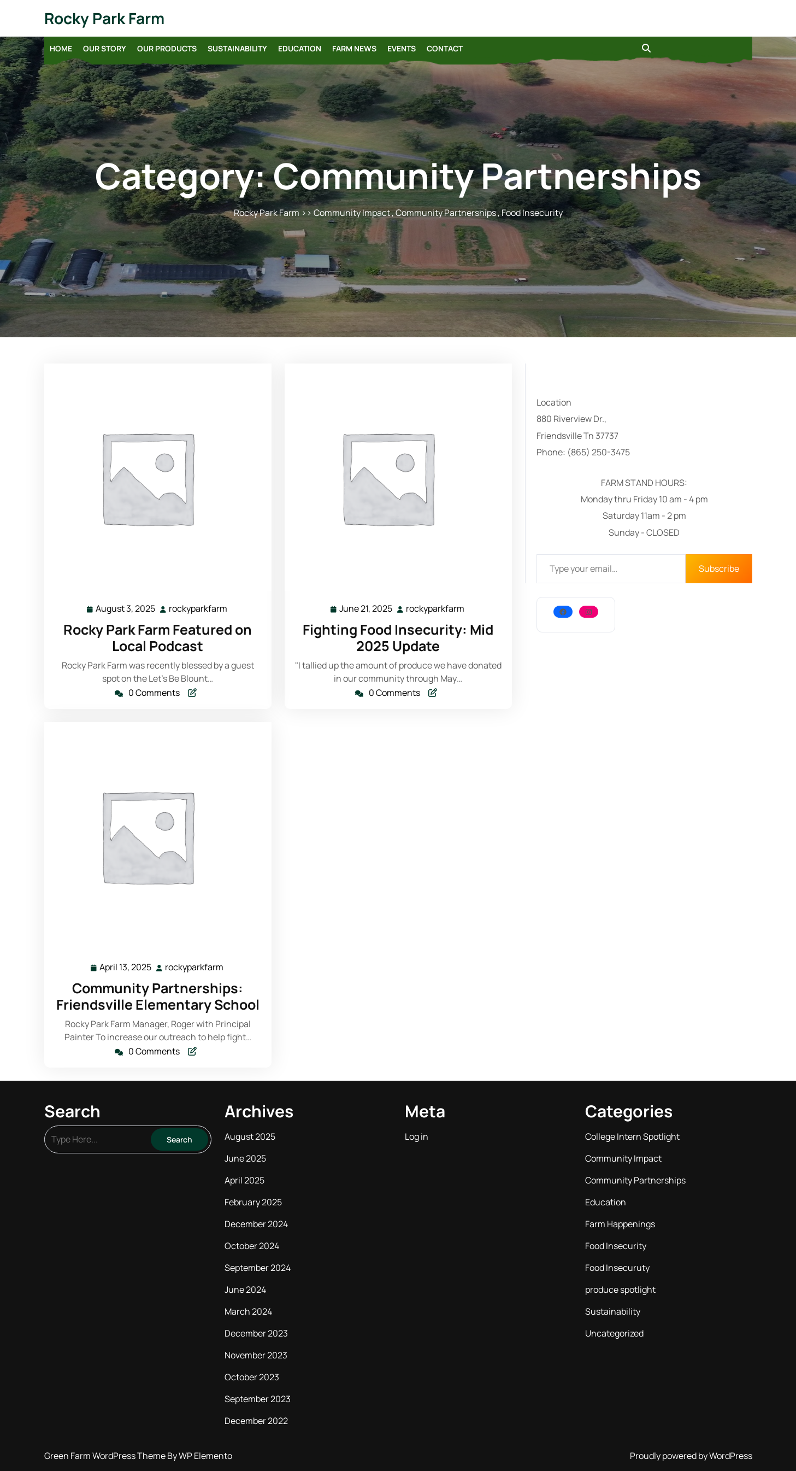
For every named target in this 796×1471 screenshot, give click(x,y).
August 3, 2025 (126, 608)
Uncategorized (614, 1333)
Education (299, 48)
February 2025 (253, 1202)
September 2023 (258, 1399)
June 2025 (245, 1158)
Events (401, 48)
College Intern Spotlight (632, 1136)
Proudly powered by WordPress (691, 1456)
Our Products (167, 48)
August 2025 (250, 1136)
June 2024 (245, 1290)
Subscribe (719, 568)
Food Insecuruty (617, 1268)
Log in (416, 1136)
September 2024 (258, 1268)
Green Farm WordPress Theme (105, 1456)
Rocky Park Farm (104, 18)
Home (61, 48)
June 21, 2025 (366, 608)
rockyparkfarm (198, 608)
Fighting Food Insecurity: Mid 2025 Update (398, 637)
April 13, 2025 (125, 967)
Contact (445, 48)
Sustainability (237, 48)
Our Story (104, 48)
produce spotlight (620, 1290)
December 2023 (256, 1333)
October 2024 (252, 1246)
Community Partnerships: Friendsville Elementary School (158, 996)
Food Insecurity (532, 213)
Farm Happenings (620, 1224)
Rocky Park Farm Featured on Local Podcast (157, 637)
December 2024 (256, 1224)
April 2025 (244, 1180)
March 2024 (248, 1311)
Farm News (354, 48)
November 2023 (256, 1355)
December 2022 (256, 1421)
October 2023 (252, 1377)
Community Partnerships (446, 213)
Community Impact (352, 213)
